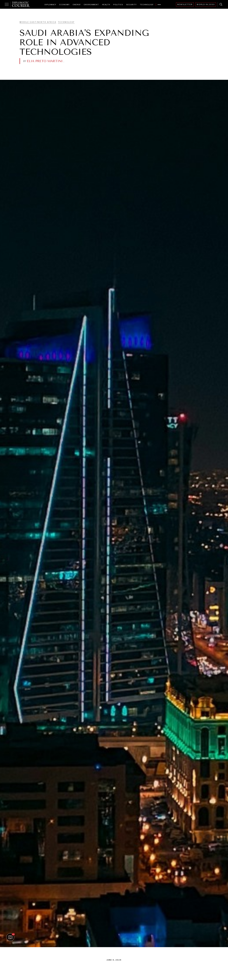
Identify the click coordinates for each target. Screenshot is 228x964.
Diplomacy (50, 4)
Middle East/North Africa (38, 22)
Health (106, 4)
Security (131, 4)
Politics (118, 4)
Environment (91, 4)
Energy (77, 4)
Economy (64, 4)
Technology (146, 4)
